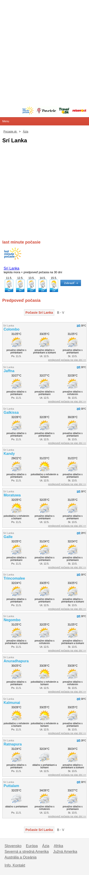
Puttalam (11, 786)
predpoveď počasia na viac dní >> (67, 359)
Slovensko (13, 846)
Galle (8, 537)
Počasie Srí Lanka (39, 312)
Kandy (9, 454)
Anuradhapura (16, 661)
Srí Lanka (11, 268)
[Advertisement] (44, 44)
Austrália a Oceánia (21, 857)
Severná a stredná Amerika (27, 852)
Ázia (45, 846)
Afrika (58, 846)
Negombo (12, 620)
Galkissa (11, 412)
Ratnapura (13, 744)
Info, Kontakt (15, 865)
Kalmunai (12, 703)
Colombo (11, 329)
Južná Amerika (65, 852)
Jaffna (9, 371)
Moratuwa (12, 495)
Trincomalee (14, 578)
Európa (32, 846)
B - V (60, 312)
